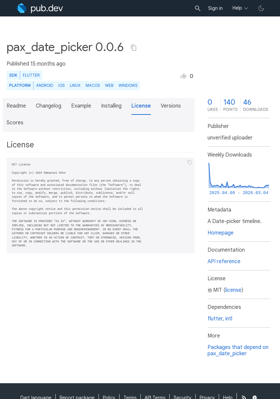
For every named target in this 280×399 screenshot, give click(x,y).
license (233, 290)
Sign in (215, 8)
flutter (215, 318)
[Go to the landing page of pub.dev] (39, 8)
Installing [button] (111, 106)
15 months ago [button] (48, 64)
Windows (128, 85)
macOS (93, 85)
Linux (75, 85)
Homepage (221, 233)
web (109, 85)
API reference (224, 261)
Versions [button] (171, 106)
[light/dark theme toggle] (261, 8)
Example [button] (81, 106)
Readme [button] (16, 106)
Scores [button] (15, 122)
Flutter (31, 75)
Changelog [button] (48, 106)
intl (228, 318)
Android (44, 85)
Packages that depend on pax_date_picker (238, 350)
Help (237, 8)
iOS (61, 85)
